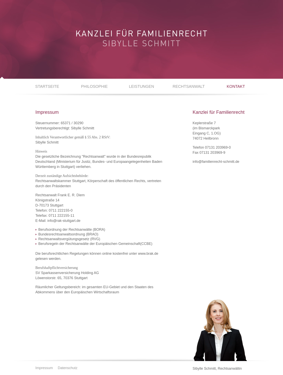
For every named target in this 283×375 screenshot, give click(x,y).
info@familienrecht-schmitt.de (216, 162)
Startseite (47, 86)
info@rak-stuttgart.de (63, 221)
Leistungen (141, 86)
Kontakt (236, 86)
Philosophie (94, 86)
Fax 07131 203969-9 (209, 153)
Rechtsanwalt (189, 86)
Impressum (44, 368)
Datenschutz (67, 368)
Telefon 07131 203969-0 (212, 147)
